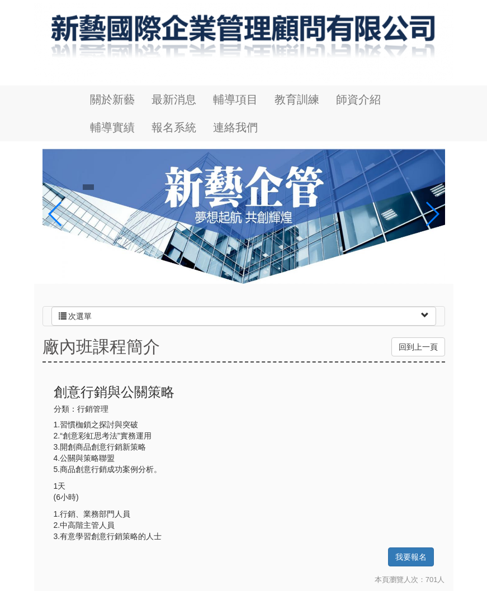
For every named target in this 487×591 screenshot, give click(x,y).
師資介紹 (358, 99)
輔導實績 (112, 127)
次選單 (75, 316)
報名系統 (174, 127)
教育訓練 (297, 99)
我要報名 (411, 556)
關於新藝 (112, 99)
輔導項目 (235, 99)
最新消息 (174, 99)
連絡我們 (235, 127)
